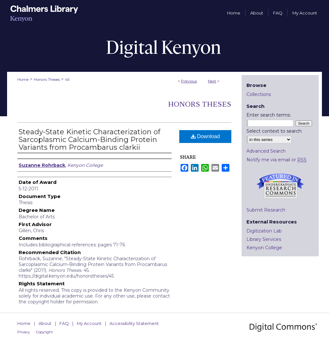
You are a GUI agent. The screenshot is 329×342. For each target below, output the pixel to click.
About (45, 323)
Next (212, 81)
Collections (258, 94)
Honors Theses (47, 79)
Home (23, 79)
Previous (189, 81)
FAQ (64, 323)
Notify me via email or (276, 160)
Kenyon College (264, 248)
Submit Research (265, 210)
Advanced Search (266, 151)
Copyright (44, 332)
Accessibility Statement (134, 323)
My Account (89, 323)
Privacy (23, 332)
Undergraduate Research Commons (280, 186)
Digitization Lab (264, 231)
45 (67, 79)
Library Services (263, 239)
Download (205, 136)
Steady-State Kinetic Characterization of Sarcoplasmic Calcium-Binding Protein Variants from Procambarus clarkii (89, 140)
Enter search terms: (268, 115)
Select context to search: (274, 131)
